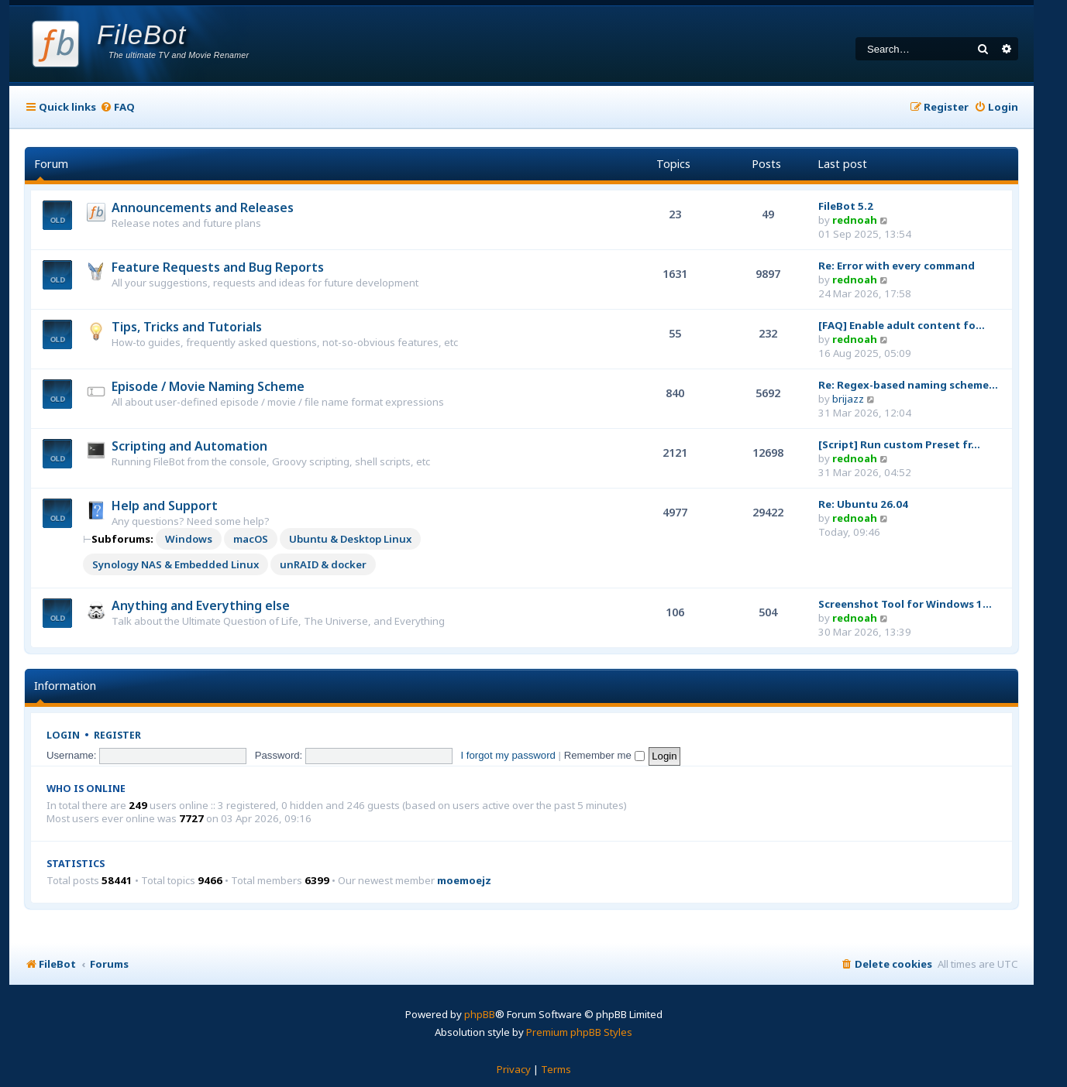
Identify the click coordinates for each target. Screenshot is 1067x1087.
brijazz (848, 399)
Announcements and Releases (203, 207)
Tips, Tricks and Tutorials (187, 326)
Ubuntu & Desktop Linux (350, 539)
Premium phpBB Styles (579, 1032)
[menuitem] (117, 107)
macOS (250, 539)
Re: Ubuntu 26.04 (863, 504)
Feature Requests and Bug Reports (218, 267)
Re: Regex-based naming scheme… (908, 385)
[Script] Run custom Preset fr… (899, 444)
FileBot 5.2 (845, 206)
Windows (188, 539)
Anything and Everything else (201, 605)
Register (117, 735)
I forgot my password (508, 755)
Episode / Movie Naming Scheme (208, 386)
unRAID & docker (323, 564)
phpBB (479, 1014)
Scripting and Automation (189, 445)
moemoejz (464, 880)
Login (63, 735)
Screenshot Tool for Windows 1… (905, 604)
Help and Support (165, 505)
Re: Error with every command (896, 266)
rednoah (854, 220)
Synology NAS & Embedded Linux (175, 564)
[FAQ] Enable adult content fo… (901, 325)
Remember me (604, 755)
